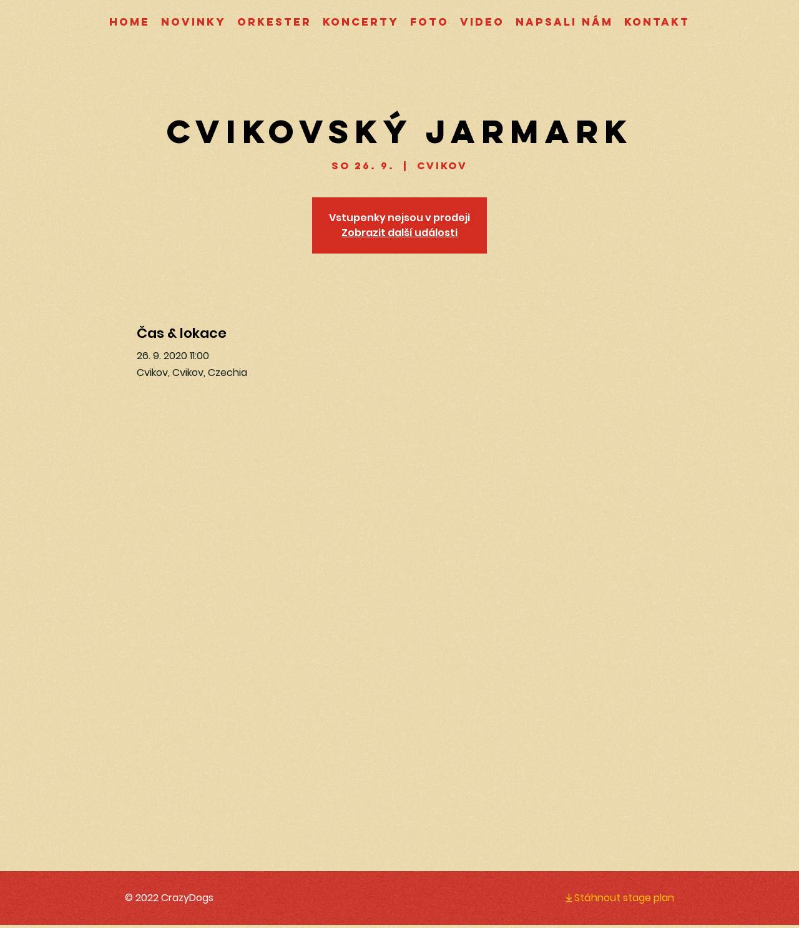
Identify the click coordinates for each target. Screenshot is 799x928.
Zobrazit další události (399, 232)
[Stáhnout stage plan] (609, 897)
